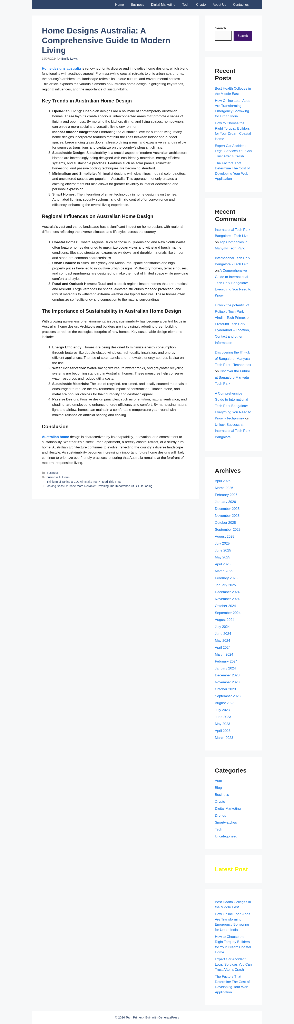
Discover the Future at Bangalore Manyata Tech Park (232, 377)
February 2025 (226, 578)
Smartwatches (226, 822)
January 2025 (225, 585)
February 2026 (226, 495)
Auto (218, 781)
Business (137, 4)
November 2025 (227, 516)
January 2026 (225, 502)
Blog (218, 788)
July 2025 (222, 543)
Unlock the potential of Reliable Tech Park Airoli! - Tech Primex (232, 311)
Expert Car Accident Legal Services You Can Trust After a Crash (233, 151)
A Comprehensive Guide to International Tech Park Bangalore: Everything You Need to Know (233, 283)
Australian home (56, 437)
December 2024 (227, 592)
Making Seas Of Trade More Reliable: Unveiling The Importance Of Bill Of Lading (99, 486)
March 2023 (224, 738)
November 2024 (227, 599)
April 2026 (223, 481)
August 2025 (224, 536)
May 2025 (222, 557)
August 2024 (224, 620)
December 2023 (227, 675)
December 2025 (227, 509)
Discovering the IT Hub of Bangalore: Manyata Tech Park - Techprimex (233, 358)
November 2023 (227, 682)
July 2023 (222, 710)
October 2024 (225, 606)
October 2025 (225, 523)
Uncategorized (226, 836)
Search (220, 28)
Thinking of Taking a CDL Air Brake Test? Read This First (84, 481)
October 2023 (225, 689)
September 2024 (228, 613)
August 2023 (224, 703)
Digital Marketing (163, 4)
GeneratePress (168, 1017)
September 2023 (228, 696)
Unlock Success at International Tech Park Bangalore (233, 431)
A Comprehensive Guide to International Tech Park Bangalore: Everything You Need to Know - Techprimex (233, 405)
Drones (220, 815)
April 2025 (223, 564)
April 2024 (223, 647)
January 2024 (225, 668)
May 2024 (222, 641)
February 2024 (226, 661)
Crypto (201, 4)
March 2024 (224, 654)
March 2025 (224, 571)
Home (119, 4)
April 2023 (223, 731)
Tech (185, 4)
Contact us (241, 4)
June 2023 (223, 717)
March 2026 (224, 488)
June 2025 (223, 550)
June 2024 (223, 634)
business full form (58, 477)
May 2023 (222, 724)
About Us (219, 4)
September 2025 (228, 529)
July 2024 (222, 627)
